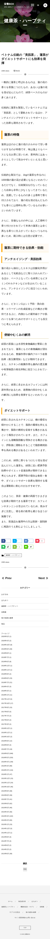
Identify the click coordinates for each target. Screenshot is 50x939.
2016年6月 (5, 753)
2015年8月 (5, 795)
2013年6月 (5, 854)
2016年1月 (5, 774)
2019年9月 (5, 649)
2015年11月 (5, 783)
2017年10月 (5, 703)
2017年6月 (5, 720)
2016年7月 (5, 749)
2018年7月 (5, 682)
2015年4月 (5, 812)
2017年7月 (5, 716)
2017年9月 (5, 707)
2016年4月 (5, 762)
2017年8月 (5, 712)
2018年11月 (5, 670)
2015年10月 (5, 787)
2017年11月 (5, 699)
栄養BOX (9, 4)
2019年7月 (5, 657)
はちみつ (4, 600)
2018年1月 (5, 695)
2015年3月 (5, 816)
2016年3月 (5, 766)
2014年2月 (5, 849)
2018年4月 (5, 686)
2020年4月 (5, 641)
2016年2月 (5, 770)
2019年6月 (5, 661)
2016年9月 (5, 741)
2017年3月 (5, 724)
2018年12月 (5, 666)
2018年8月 (5, 678)
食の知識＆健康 (7, 618)
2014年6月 (5, 845)
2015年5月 (5, 808)
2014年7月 (5, 841)
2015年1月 (5, 824)
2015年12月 (5, 778)
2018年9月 (5, 674)
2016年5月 (5, 757)
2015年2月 (5, 820)
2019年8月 (5, 653)
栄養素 (3, 612)
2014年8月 (5, 837)
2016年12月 (5, 728)
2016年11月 (5, 732)
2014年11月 (5, 833)
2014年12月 (5, 828)
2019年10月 (5, 645)
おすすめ (4, 594)
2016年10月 (5, 737)
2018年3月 (5, 691)
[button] (45, 5)
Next (43, 578)
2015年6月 (5, 803)
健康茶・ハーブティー (13, 555)
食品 (3, 624)
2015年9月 (5, 791)
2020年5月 (5, 636)
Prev (6, 578)
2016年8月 (5, 745)
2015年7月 (5, 799)
